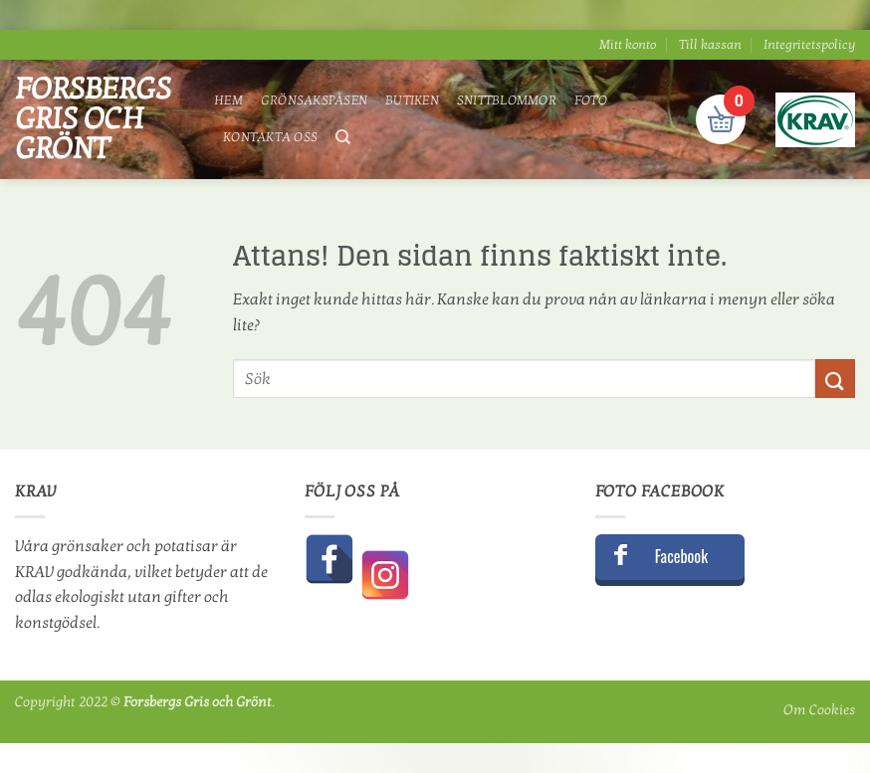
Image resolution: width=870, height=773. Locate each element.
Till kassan (710, 45)
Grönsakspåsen (314, 100)
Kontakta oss (270, 137)
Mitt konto (627, 45)
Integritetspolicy (809, 45)
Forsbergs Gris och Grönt (93, 119)
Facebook (681, 556)
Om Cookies (819, 709)
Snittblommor (506, 100)
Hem (228, 100)
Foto (590, 100)
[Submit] (835, 378)
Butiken (412, 100)
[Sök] (342, 137)
